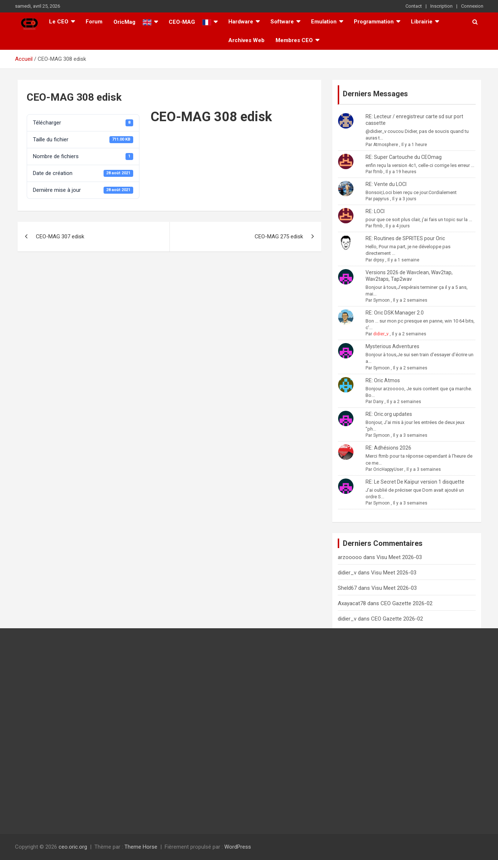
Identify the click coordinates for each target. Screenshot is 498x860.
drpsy (378, 260)
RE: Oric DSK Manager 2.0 (395, 313)
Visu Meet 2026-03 (399, 557)
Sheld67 (347, 588)
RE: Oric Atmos (383, 380)
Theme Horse (140, 847)
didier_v (381, 333)
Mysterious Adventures (392, 346)
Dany (378, 401)
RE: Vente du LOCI (386, 184)
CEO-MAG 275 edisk (279, 236)
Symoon (381, 300)
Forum (94, 21)
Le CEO (58, 21)
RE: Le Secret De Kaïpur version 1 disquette (415, 482)
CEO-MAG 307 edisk (60, 236)
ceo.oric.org (73, 847)
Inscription (441, 6)
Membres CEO (294, 40)
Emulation (324, 21)
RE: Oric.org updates (389, 414)
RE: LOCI (375, 211)
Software (282, 21)
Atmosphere (385, 144)
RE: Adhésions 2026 (388, 448)
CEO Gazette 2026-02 (407, 603)
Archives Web (246, 40)
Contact (413, 6)
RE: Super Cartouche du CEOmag (404, 157)
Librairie (422, 21)
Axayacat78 (352, 603)
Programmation (374, 21)
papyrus (381, 198)
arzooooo (350, 557)
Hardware (240, 21)
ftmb (377, 171)
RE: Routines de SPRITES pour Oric (405, 238)
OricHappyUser (388, 469)
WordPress (237, 847)
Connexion (472, 6)
